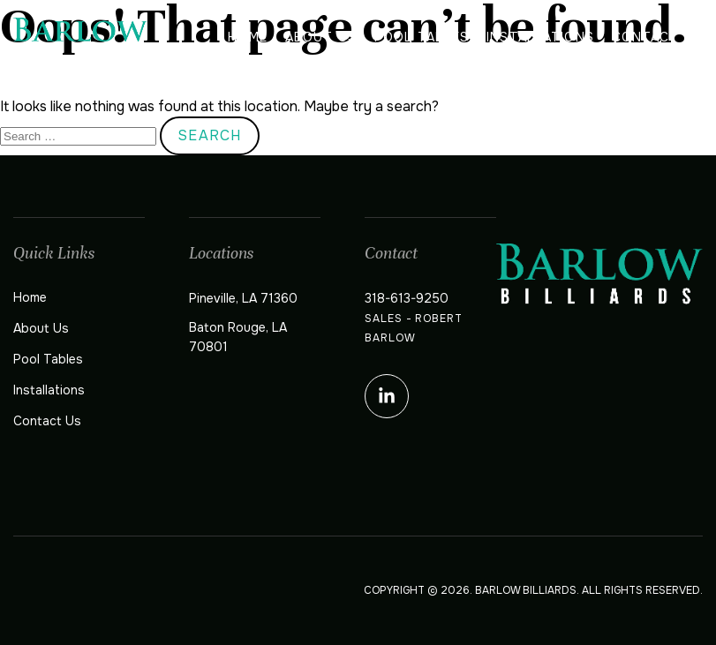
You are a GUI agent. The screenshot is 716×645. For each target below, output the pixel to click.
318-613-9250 (406, 298)
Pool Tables (421, 37)
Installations (540, 37)
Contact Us (657, 37)
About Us (321, 37)
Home (247, 37)
